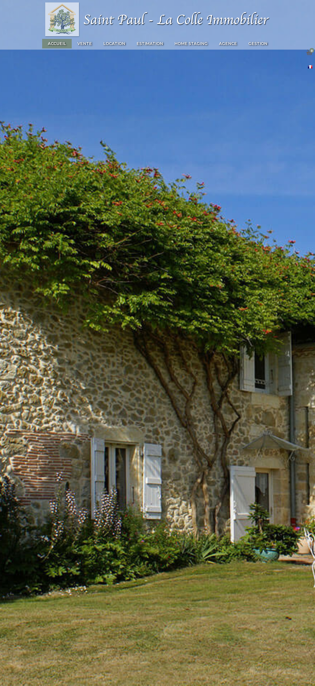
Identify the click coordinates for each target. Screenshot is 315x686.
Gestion (257, 43)
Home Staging (191, 43)
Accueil (57, 43)
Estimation (150, 43)
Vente (84, 43)
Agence (228, 43)
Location (114, 43)
